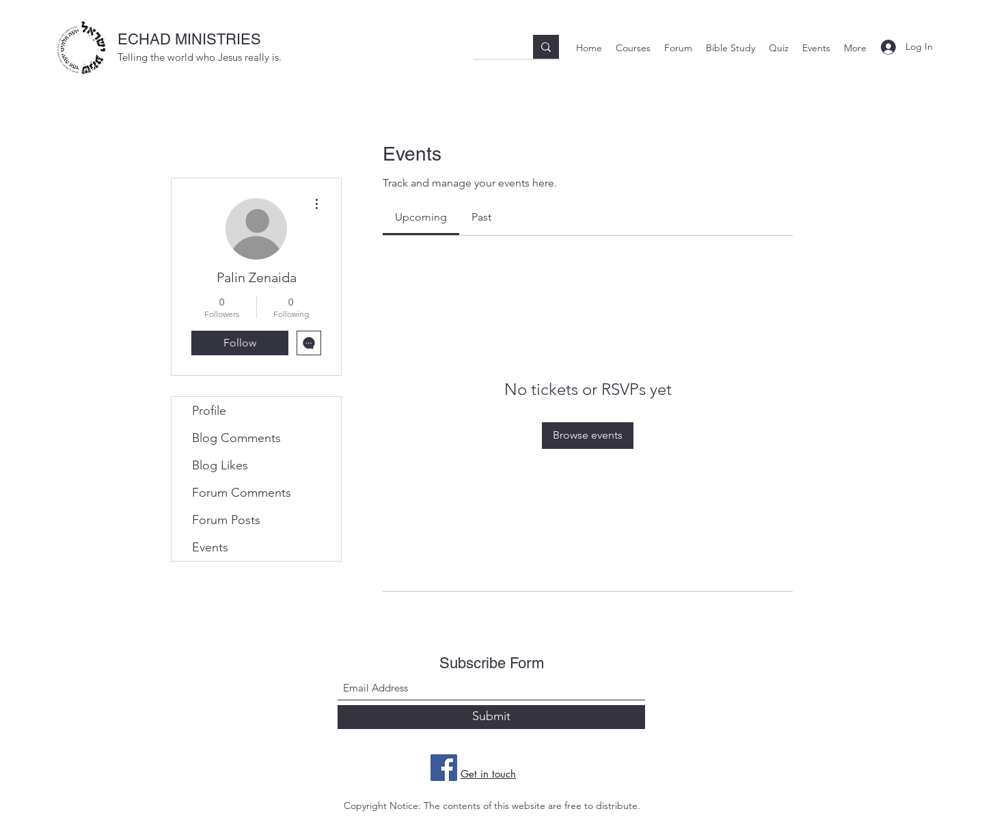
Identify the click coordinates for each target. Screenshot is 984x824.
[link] (421, 216)
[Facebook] (443, 767)
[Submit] (491, 717)
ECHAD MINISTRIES (189, 39)
